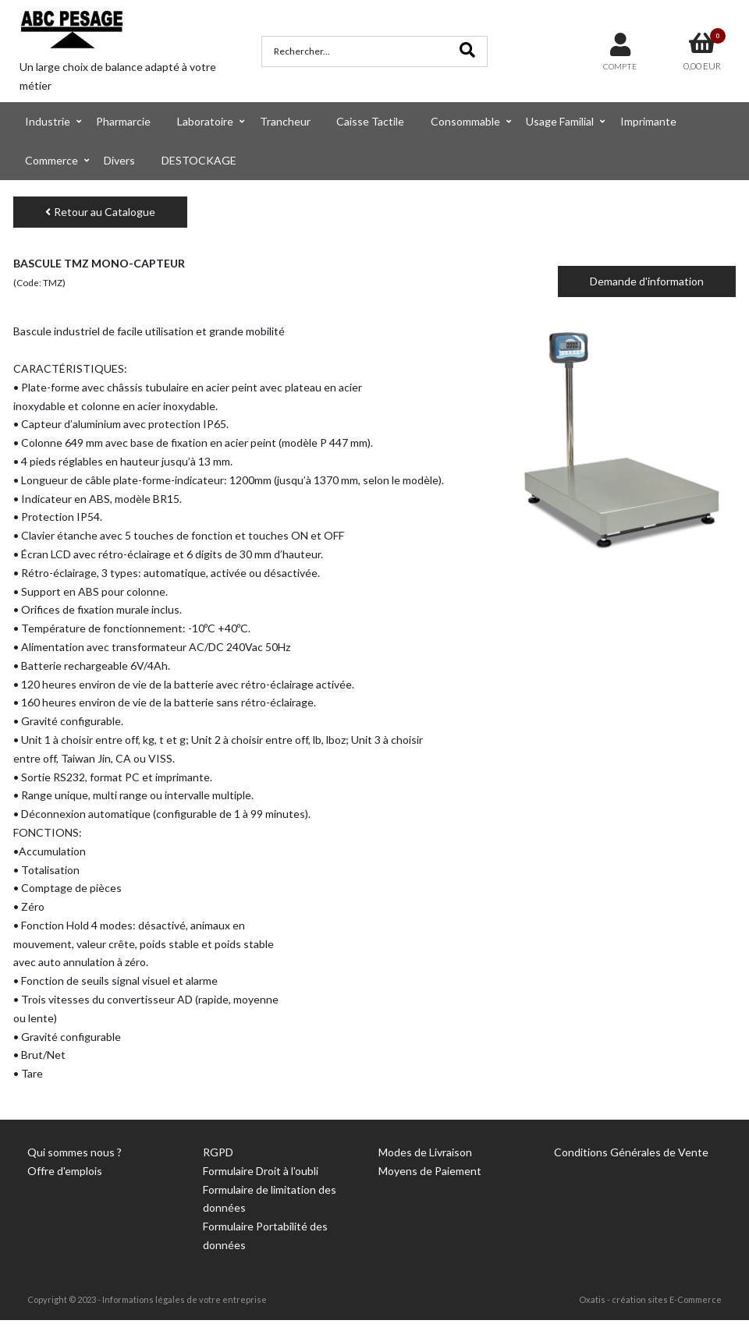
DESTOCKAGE (199, 160)
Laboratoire (205, 121)
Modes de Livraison (425, 1152)
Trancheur (285, 121)
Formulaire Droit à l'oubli (260, 1170)
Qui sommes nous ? (74, 1152)
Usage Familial (560, 121)
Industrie (47, 121)
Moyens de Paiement (429, 1170)
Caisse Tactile (370, 121)
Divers (119, 160)
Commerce (51, 160)
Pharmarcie (123, 121)
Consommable (465, 121)
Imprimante (648, 121)
